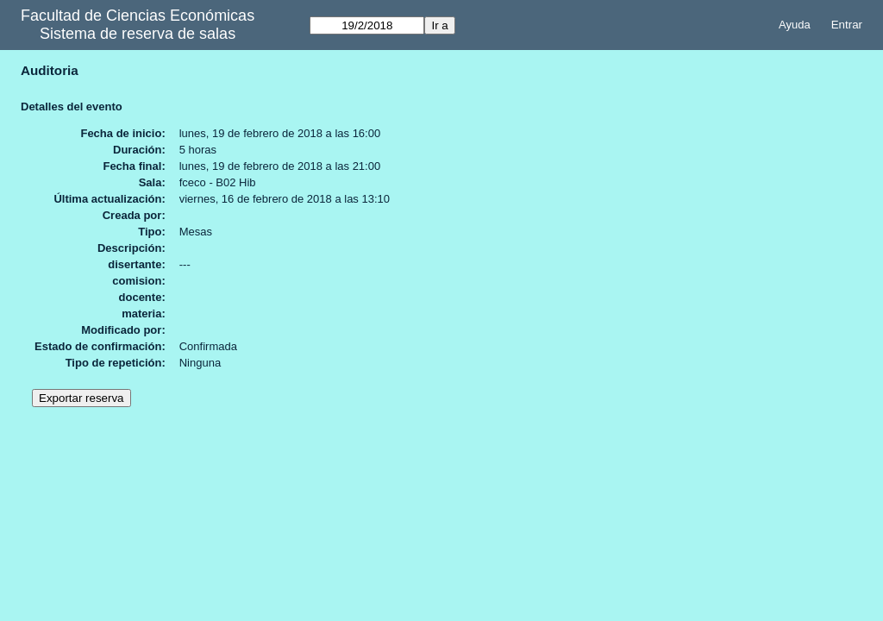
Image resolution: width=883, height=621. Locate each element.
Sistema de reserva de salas (137, 33)
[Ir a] (367, 25)
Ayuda (795, 24)
